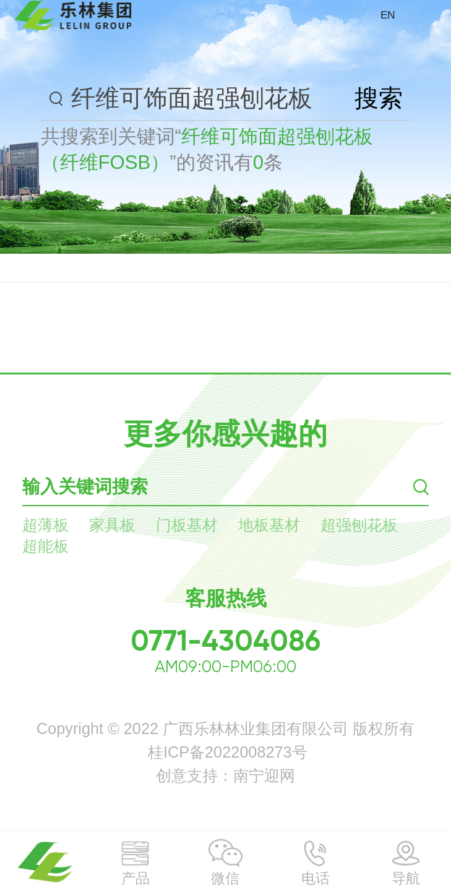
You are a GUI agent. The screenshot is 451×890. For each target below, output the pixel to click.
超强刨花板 (359, 525)
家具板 (112, 525)
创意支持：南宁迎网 (225, 775)
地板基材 (269, 525)
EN (387, 15)
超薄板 (45, 525)
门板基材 (187, 525)
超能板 (45, 546)
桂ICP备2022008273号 (227, 752)
